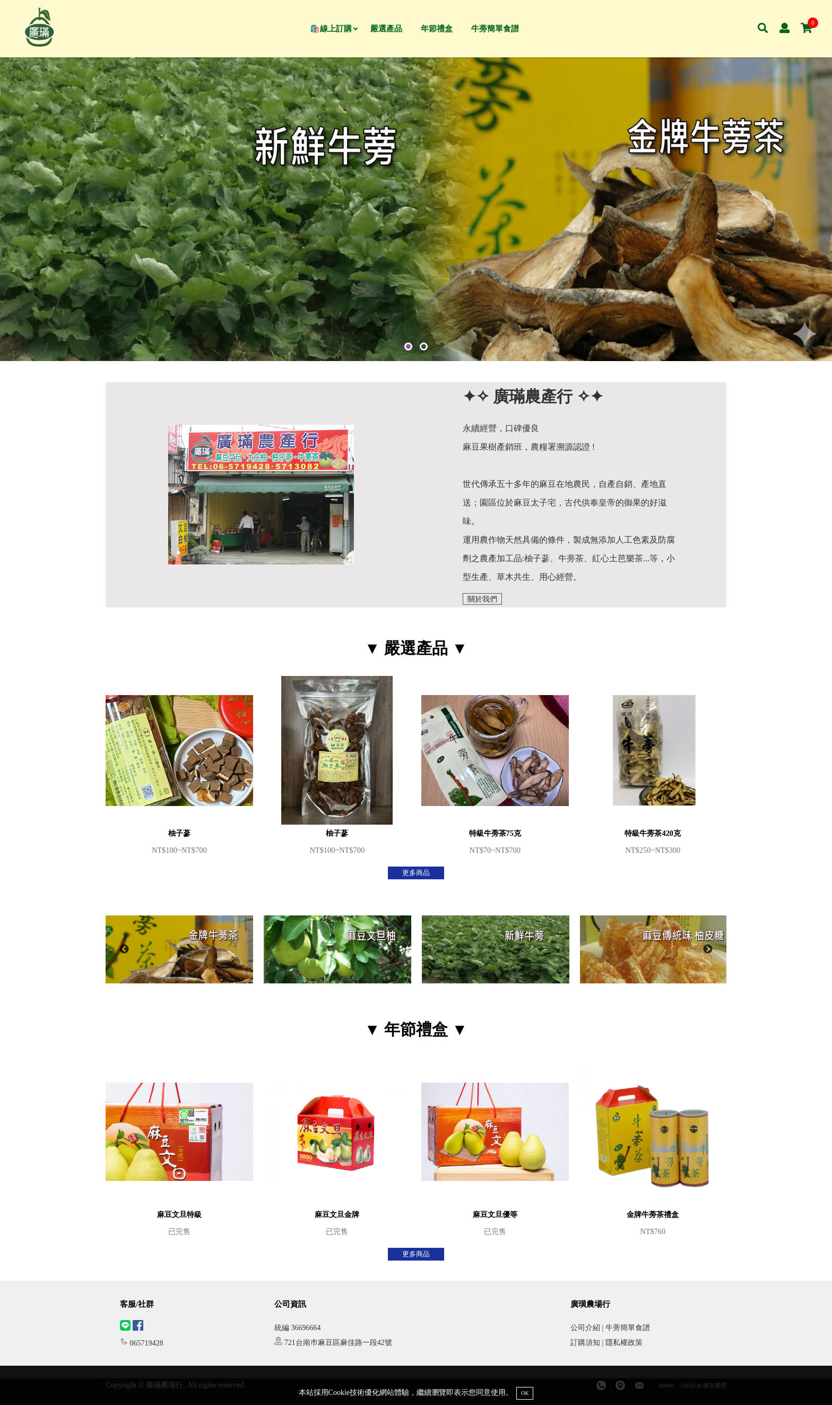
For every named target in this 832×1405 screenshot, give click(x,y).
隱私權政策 (624, 1343)
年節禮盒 (437, 28)
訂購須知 (585, 1343)
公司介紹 (585, 1328)
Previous (124, 949)
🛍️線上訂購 (333, 28)
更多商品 (416, 873)
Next (708, 949)
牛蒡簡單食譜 (495, 28)
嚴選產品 (386, 28)
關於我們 (482, 599)
